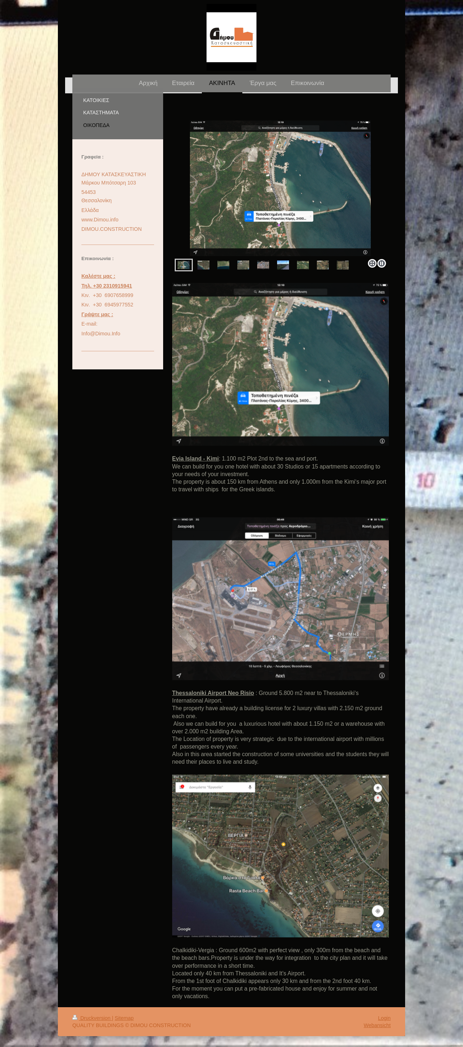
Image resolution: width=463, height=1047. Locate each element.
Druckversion (92, 1018)
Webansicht (377, 1025)
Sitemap (124, 1018)
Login (384, 1018)
